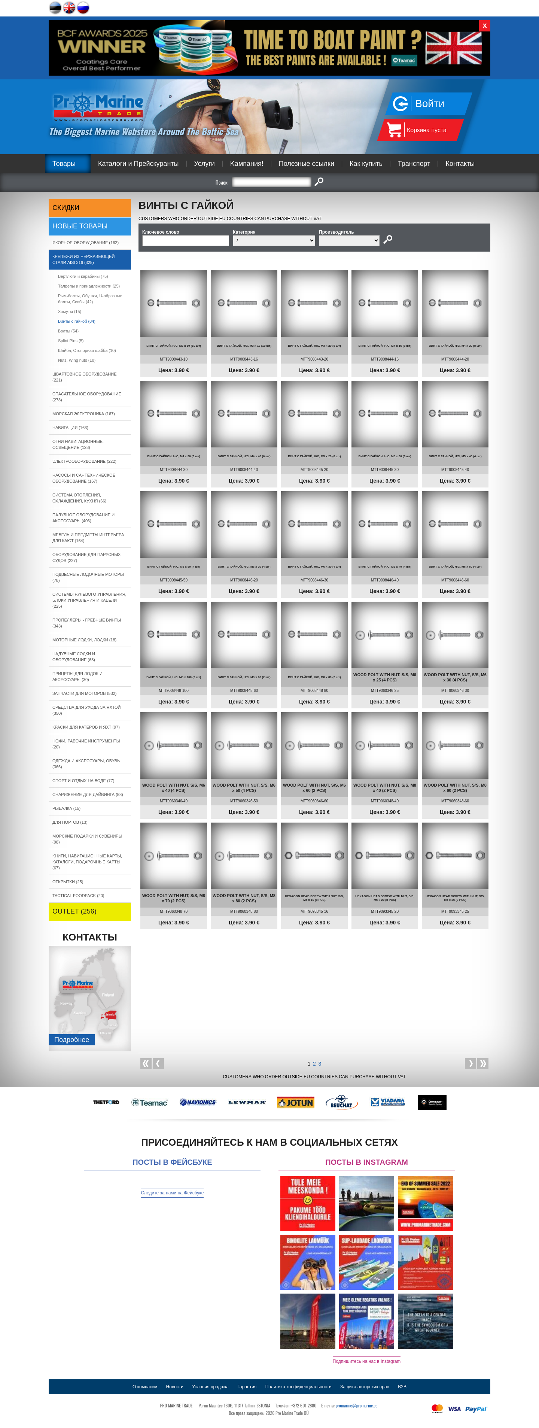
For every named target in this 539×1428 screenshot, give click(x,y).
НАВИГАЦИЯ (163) (70, 427)
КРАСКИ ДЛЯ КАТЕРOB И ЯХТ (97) (86, 727)
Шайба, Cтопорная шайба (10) (87, 350)
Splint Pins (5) (70, 340)
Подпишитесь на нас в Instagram (367, 1361)
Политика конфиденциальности (298, 1386)
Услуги (204, 164)
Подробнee (71, 1039)
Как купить (366, 164)
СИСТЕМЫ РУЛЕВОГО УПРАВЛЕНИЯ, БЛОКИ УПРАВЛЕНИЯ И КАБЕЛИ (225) (89, 600)
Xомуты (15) (69, 311)
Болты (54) (68, 331)
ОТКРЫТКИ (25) (67, 881)
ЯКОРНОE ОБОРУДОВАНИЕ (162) (85, 242)
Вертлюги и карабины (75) (83, 276)
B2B (402, 1386)
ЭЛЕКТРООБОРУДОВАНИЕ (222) (84, 461)
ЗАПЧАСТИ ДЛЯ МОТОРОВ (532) (84, 693)
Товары (64, 163)
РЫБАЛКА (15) (66, 808)
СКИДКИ (65, 208)
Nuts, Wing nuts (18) (76, 360)
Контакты (460, 164)
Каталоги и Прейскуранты (138, 164)
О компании (145, 1386)
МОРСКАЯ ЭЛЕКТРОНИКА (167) (83, 413)
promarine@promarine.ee (357, 1405)
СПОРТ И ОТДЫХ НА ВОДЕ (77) (83, 780)
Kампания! (247, 164)
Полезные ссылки (306, 164)
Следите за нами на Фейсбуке (172, 1192)
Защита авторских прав (364, 1386)
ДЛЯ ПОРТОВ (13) (70, 822)
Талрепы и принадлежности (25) (89, 286)
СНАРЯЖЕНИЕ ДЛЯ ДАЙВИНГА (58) (87, 794)
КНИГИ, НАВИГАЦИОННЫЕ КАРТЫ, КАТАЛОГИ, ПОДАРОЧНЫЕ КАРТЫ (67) (87, 862)
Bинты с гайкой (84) (76, 321)
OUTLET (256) (74, 911)
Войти (429, 103)
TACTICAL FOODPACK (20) (78, 895)
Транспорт (414, 164)
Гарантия (246, 1386)
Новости (174, 1386)
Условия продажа (210, 1386)
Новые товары (80, 226)
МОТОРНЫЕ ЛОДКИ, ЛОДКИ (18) (84, 640)
